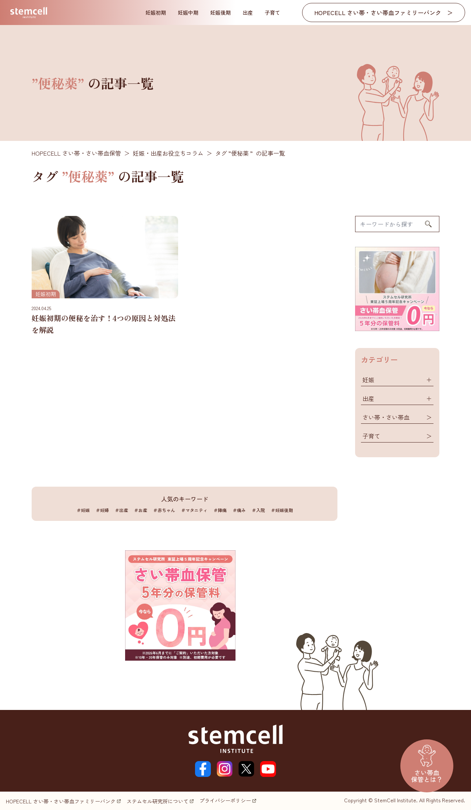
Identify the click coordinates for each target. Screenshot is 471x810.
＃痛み (239, 510)
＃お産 (140, 510)
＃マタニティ (194, 510)
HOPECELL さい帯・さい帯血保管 (76, 153)
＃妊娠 (83, 510)
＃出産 (121, 510)
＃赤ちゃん (164, 510)
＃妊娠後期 (282, 510)
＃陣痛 (220, 510)
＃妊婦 (102, 510)
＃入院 (258, 510)
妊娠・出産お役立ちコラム (168, 153)
